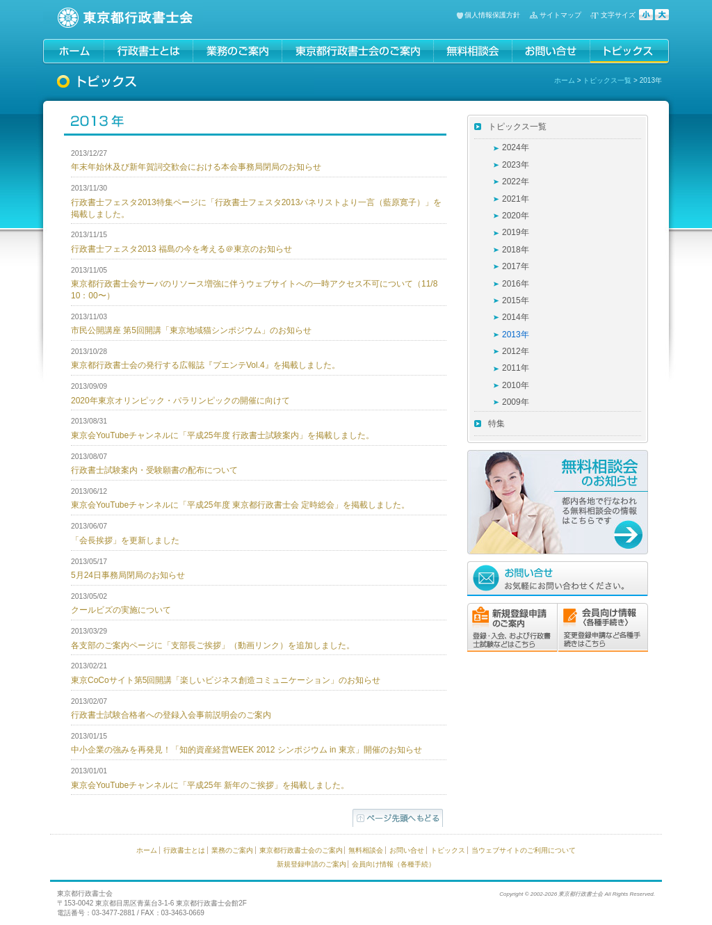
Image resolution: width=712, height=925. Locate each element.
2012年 (515, 351)
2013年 (515, 334)
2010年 (515, 385)
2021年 (515, 199)
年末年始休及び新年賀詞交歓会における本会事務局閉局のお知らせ (196, 167)
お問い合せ (406, 850)
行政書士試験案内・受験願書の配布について (154, 470)
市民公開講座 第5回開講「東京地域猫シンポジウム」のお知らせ (191, 330)
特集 (496, 423)
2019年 (515, 232)
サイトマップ (560, 15)
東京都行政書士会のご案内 (301, 850)
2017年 (515, 266)
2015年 (515, 300)
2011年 (515, 368)
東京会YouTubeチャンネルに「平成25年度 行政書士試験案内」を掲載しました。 (222, 435)
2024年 (515, 147)
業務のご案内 (232, 850)
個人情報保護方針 (492, 15)
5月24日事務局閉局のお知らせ (128, 575)
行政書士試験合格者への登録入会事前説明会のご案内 (171, 715)
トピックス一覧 (607, 80)
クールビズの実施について (121, 610)
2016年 (515, 284)
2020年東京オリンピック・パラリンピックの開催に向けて (180, 400)
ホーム (564, 80)
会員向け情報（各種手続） (393, 864)
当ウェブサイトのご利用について (523, 850)
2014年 (515, 317)
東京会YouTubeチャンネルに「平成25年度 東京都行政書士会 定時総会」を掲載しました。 (240, 505)
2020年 (515, 215)
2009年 (515, 402)
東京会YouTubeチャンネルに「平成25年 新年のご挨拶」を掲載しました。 (210, 785)
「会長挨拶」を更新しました (125, 540)
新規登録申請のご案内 (311, 864)
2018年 (515, 250)
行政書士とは (184, 850)
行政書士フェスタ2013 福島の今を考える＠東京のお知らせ (181, 249)
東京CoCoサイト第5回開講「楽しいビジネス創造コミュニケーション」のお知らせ (225, 680)
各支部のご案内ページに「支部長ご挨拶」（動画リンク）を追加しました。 (213, 645)
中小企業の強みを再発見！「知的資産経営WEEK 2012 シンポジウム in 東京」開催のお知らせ (246, 750)
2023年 (515, 165)
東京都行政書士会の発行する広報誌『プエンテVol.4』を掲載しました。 (205, 365)
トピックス (447, 850)
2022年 (515, 181)
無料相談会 (365, 850)
